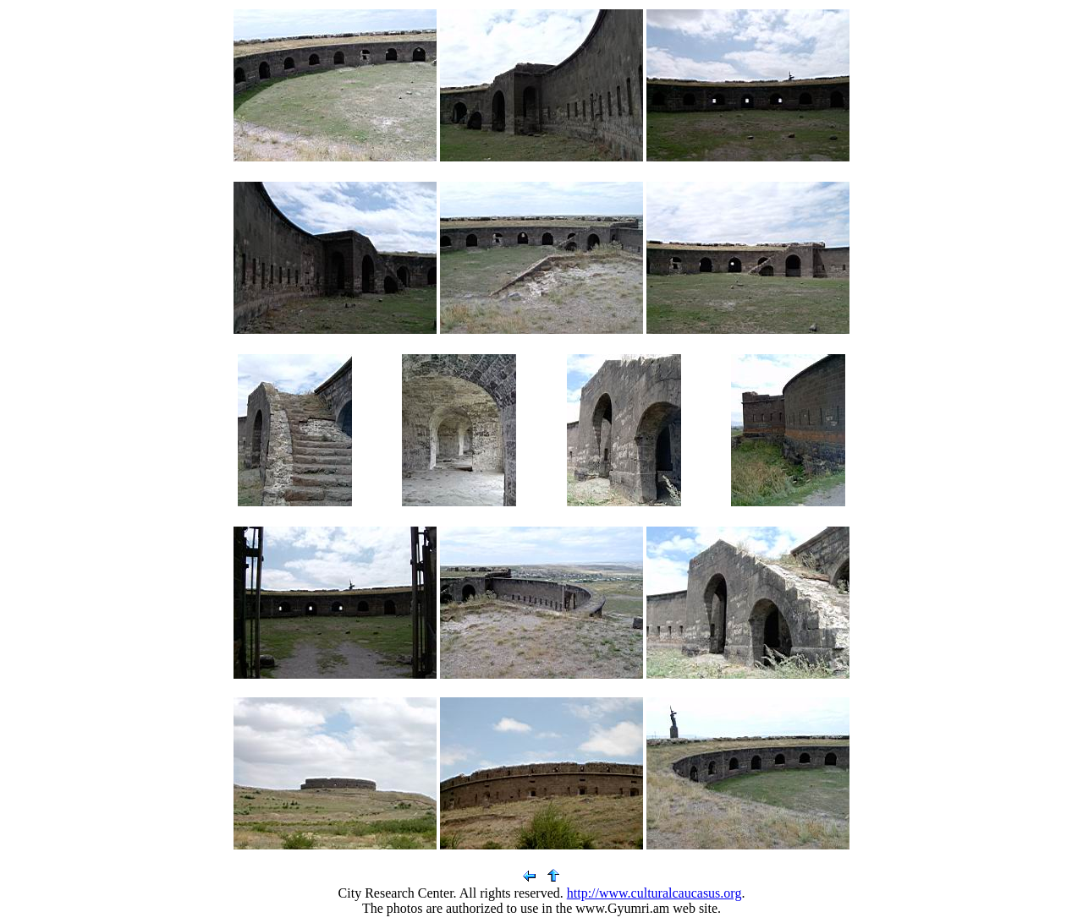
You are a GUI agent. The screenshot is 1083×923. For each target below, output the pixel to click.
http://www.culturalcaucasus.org (654, 893)
